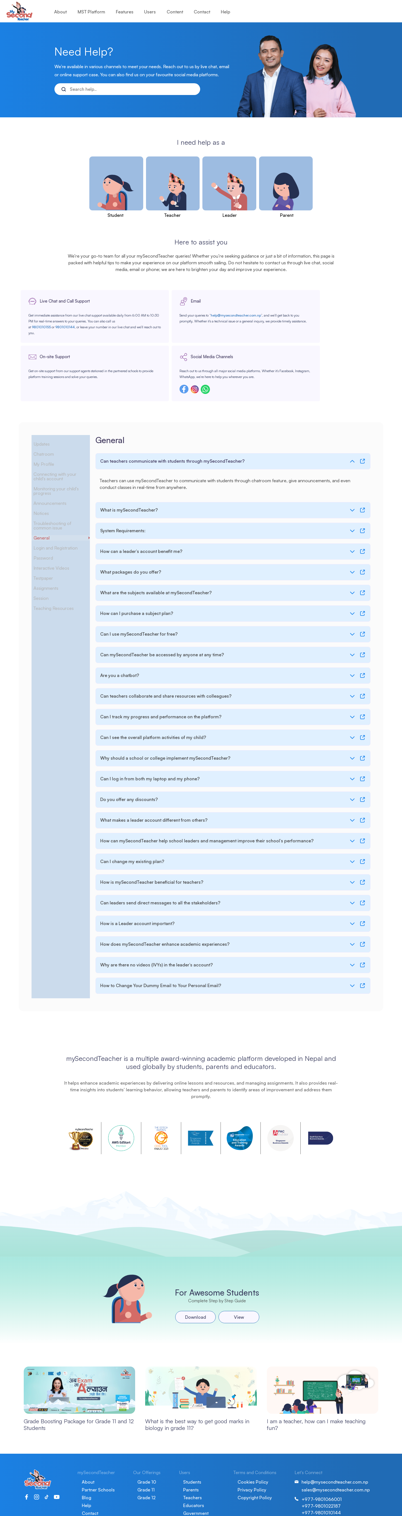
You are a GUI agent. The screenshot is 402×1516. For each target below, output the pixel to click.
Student (115, 215)
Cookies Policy (253, 1448)
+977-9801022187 (321, 1472)
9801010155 (60, 338)
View (234, 1282)
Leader (229, 215)
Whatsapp (325, 350)
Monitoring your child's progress (61, 447)
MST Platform (91, 12)
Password (48, 514)
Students (192, 1448)
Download (191, 1282)
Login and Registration (61, 504)
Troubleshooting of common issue (57, 481)
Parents (191, 1456)
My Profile (48, 420)
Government (196, 1480)
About (60, 12)
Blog (86, 1464)
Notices (45, 469)
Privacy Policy (252, 1456)
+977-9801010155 (321, 1486)
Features (124, 12)
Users (150, 12)
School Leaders (199, 1488)
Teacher (172, 215)
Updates (46, 400)
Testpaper (48, 534)
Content (175, 12)
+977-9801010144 (321, 1479)
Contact (202, 12)
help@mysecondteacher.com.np (147, 326)
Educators (193, 1472)
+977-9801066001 (322, 1466)
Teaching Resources (58, 564)
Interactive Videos (56, 524)
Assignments (51, 544)
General (46, 494)
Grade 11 (146, 1456)
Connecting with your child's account (60, 432)
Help (225, 12)
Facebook (304, 350)
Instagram (314, 350)
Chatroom (48, 410)
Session (46, 554)
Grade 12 (146, 1464)
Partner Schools (98, 1456)
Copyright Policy (255, 1464)
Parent (287, 215)
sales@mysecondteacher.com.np (336, 1456)
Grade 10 (146, 1448)
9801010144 (84, 338)
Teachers (192, 1464)
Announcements (54, 459)
